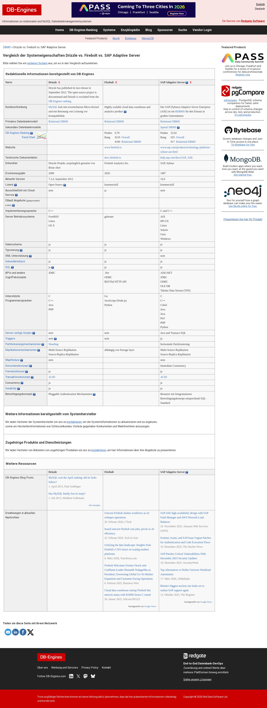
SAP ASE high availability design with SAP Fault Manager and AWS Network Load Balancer (184, 517)
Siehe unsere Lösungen (197, 679)
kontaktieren (74, 422)
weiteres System (37, 63)
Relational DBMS (58, 121)
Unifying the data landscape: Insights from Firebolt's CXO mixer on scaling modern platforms (127, 549)
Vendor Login (202, 30)
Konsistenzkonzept (17, 365)
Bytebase (130, 38)
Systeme (109, 30)
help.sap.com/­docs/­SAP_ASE (176, 157)
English (260, 4)
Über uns (42, 667)
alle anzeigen (94, 505)
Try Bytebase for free (243, 144)
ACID (52, 377)
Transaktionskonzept (17, 377)
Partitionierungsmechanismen (23, 344)
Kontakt (106, 667)
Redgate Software (253, 21)
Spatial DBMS (168, 127)
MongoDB (148, 38)
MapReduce (12, 360)
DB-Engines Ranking (83, 30)
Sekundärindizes (15, 261)
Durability (11, 388)
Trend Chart (28, 137)
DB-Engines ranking (60, 101)
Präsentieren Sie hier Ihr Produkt (242, 219)
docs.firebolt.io (112, 157)
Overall (126, 137)
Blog (148, 30)
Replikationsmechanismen (21, 350)
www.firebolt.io (113, 147)
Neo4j (116, 38)
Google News (150, 606)
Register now (243, 74)
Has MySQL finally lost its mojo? (67, 493)
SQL (7, 267)
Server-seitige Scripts (18, 333)
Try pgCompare (242, 115)
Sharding (53, 344)
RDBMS (180, 111)
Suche (182, 30)
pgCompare (230, 100)
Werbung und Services (64, 667)
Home (59, 30)
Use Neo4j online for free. (243, 206)
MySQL (53, 107)
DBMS (7, 47)
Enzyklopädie (130, 30)
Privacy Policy (89, 667)
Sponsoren (165, 30)
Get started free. (243, 174)
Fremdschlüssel (15, 371)
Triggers (10, 338)
